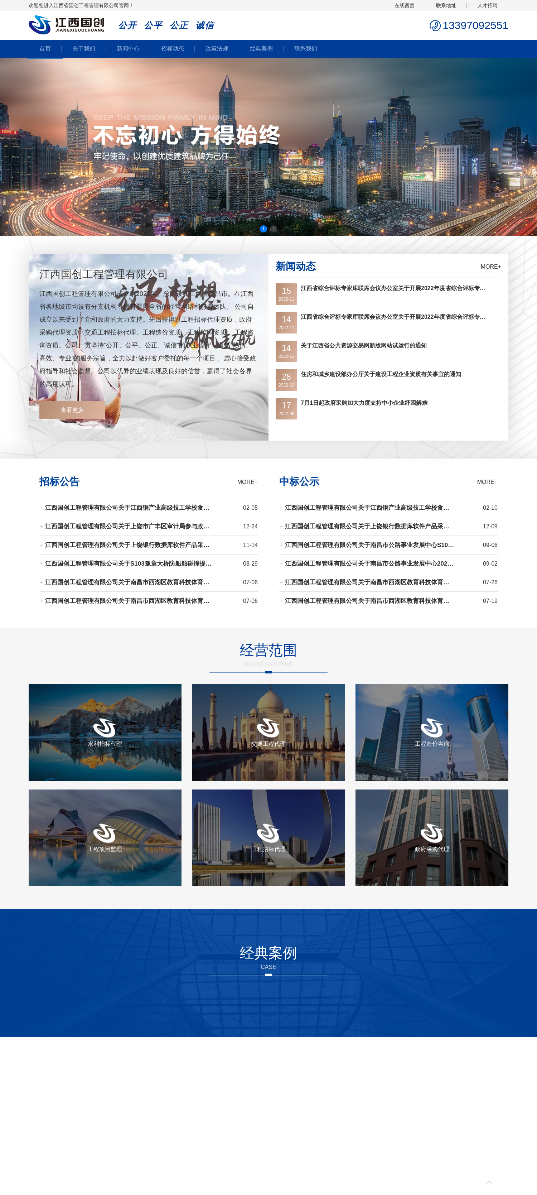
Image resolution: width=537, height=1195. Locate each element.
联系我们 (305, 48)
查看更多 (72, 410)
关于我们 (83, 48)
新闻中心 (128, 48)
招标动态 (172, 48)
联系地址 (446, 5)
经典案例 (261, 48)
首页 (45, 48)
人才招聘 (488, 5)
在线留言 (405, 5)
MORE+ (491, 267)
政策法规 (216, 48)
